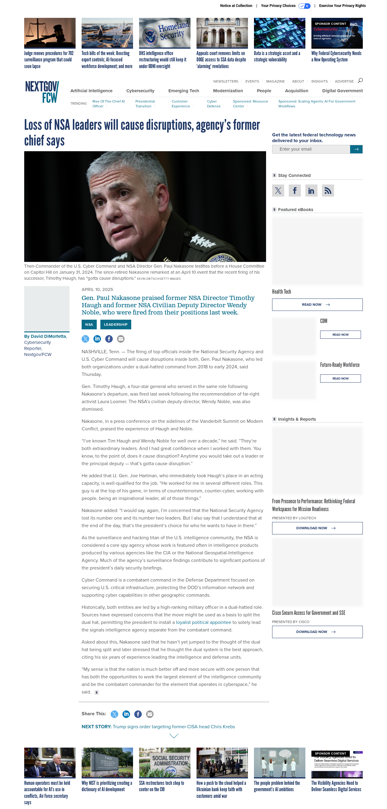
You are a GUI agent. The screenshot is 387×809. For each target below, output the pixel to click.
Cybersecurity (140, 90)
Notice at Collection (236, 6)
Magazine (275, 81)
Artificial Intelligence (91, 90)
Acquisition (296, 90)
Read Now (317, 305)
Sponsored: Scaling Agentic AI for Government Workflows (317, 104)
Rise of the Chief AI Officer (109, 104)
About (298, 81)
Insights (319, 81)
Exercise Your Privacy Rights (342, 6)
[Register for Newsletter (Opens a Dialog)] (356, 149)
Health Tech (281, 291)
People (264, 90)
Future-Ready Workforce (339, 364)
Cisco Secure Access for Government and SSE (308, 612)
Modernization (228, 90)
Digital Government (342, 90)
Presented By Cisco (290, 622)
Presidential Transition (145, 104)
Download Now (317, 528)
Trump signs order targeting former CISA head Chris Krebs (174, 726)
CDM (323, 321)
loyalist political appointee (203, 622)
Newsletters (225, 81)
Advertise (344, 81)
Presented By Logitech (294, 518)
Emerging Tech (183, 90)
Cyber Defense (214, 104)
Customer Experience (181, 104)
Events (252, 81)
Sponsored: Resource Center (250, 104)
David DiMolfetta (48, 336)
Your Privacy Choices (286, 6)
